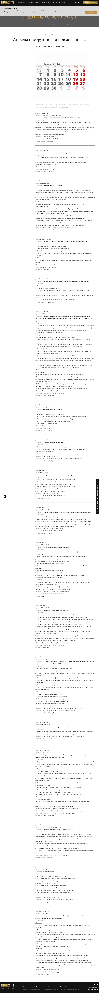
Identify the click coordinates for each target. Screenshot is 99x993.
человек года (50, 2)
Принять (91, 12)
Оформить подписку (64, 985)
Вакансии (50, 985)
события (42, 2)
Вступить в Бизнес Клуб (90, 2)
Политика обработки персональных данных (32, 989)
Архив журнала (81, 24)
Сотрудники (25, 986)
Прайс (37, 986)
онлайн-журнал (33, 2)
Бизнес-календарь (49, 34)
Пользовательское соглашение (51, 989)
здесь (74, 227)
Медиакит (38, 985)
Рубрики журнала (31, 24)
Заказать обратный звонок (66, 986)
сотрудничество (60, 2)
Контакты (50, 986)
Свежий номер (17, 24)
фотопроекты (44, 24)
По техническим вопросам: (69, 989)
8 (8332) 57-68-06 (92, 990)
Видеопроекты (56, 24)
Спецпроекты (69, 24)
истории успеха (22, 2)
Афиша (24, 985)
